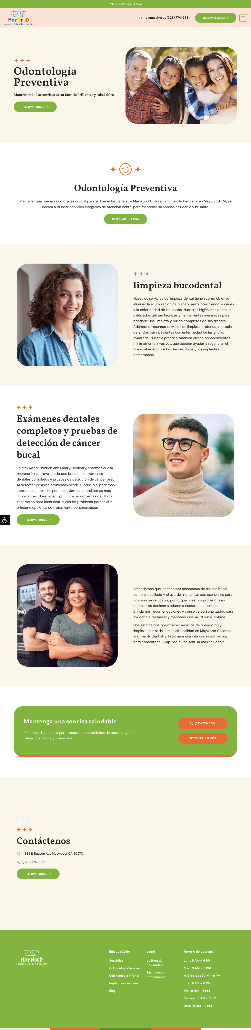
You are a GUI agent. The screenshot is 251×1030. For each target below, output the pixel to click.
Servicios (116, 960)
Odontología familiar (124, 968)
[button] (5, 520)
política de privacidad (154, 962)
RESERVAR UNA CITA (215, 17)
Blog (112, 991)
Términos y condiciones (156, 974)
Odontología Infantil (124, 976)
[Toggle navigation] (243, 18)
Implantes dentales (124, 983)
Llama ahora (168, 17)
